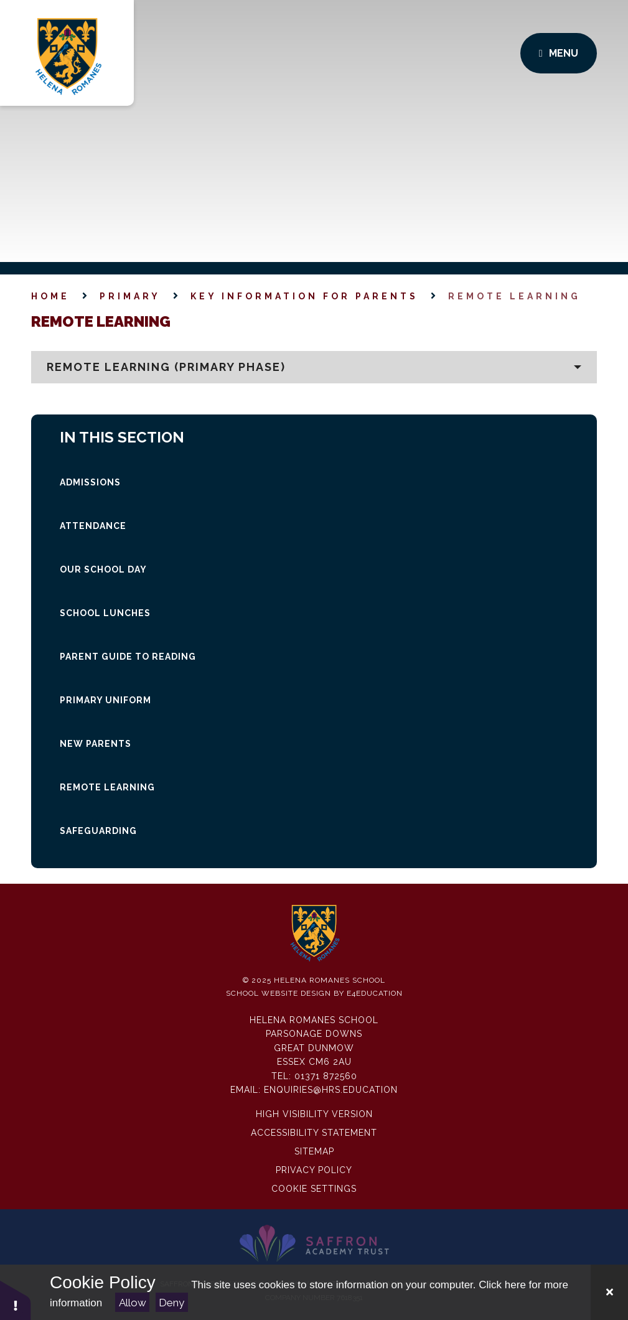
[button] (313, 367)
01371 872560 (325, 1076)
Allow (132, 1302)
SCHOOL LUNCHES (105, 613)
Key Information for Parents (304, 296)
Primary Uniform (105, 700)
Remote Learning (514, 296)
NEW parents (95, 744)
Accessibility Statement (314, 1133)
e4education (375, 993)
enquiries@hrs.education (331, 1090)
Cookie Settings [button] (314, 1189)
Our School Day (103, 569)
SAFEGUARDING (98, 831)
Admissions (90, 482)
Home (50, 296)
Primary (130, 296)
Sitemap (314, 1151)
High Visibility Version (314, 1114)
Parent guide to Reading (128, 657)
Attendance (93, 526)
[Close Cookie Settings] (609, 1292)
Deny (171, 1302)
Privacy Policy (314, 1170)
